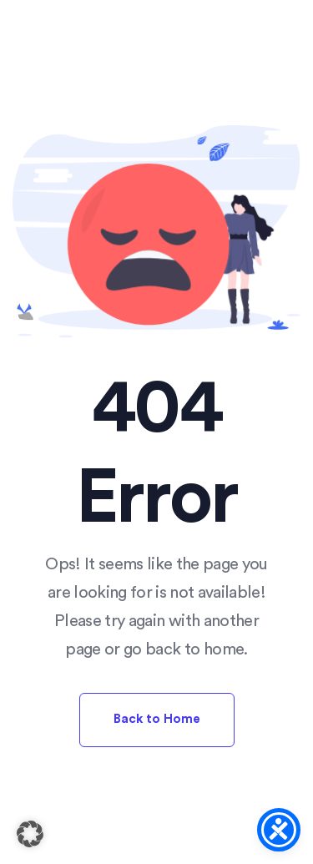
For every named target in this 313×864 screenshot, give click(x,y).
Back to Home (157, 719)
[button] (30, 834)
